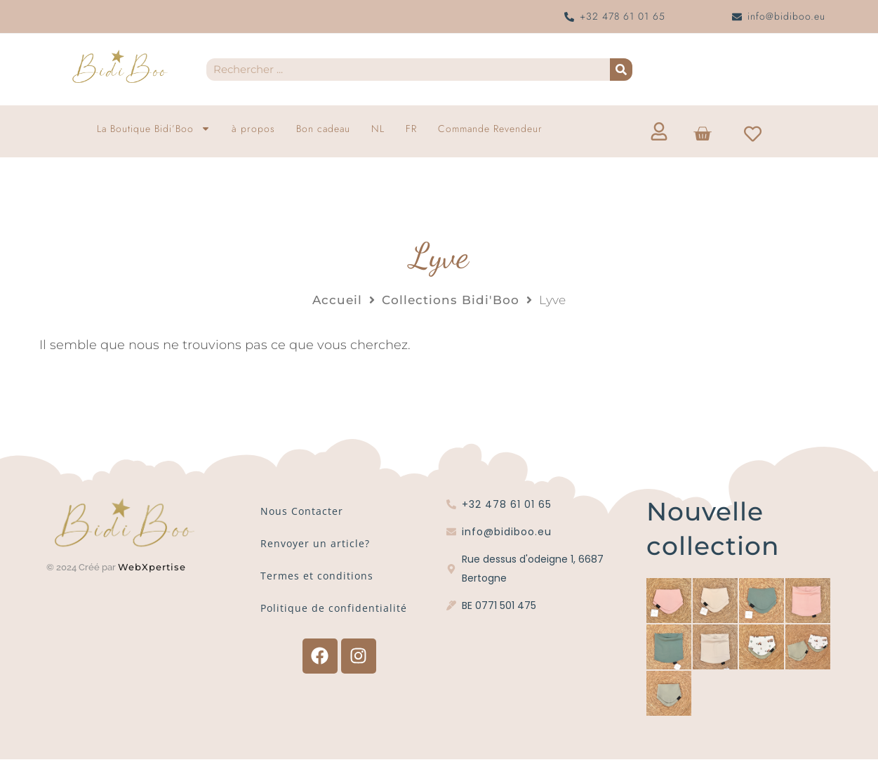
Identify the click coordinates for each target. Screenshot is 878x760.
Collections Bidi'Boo (450, 300)
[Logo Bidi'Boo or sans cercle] (119, 67)
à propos (253, 129)
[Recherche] (621, 69)
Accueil (337, 300)
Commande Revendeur (490, 129)
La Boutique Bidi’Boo (154, 128)
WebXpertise (153, 566)
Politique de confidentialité (333, 608)
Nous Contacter (301, 511)
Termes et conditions (316, 575)
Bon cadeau (323, 129)
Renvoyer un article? (315, 543)
